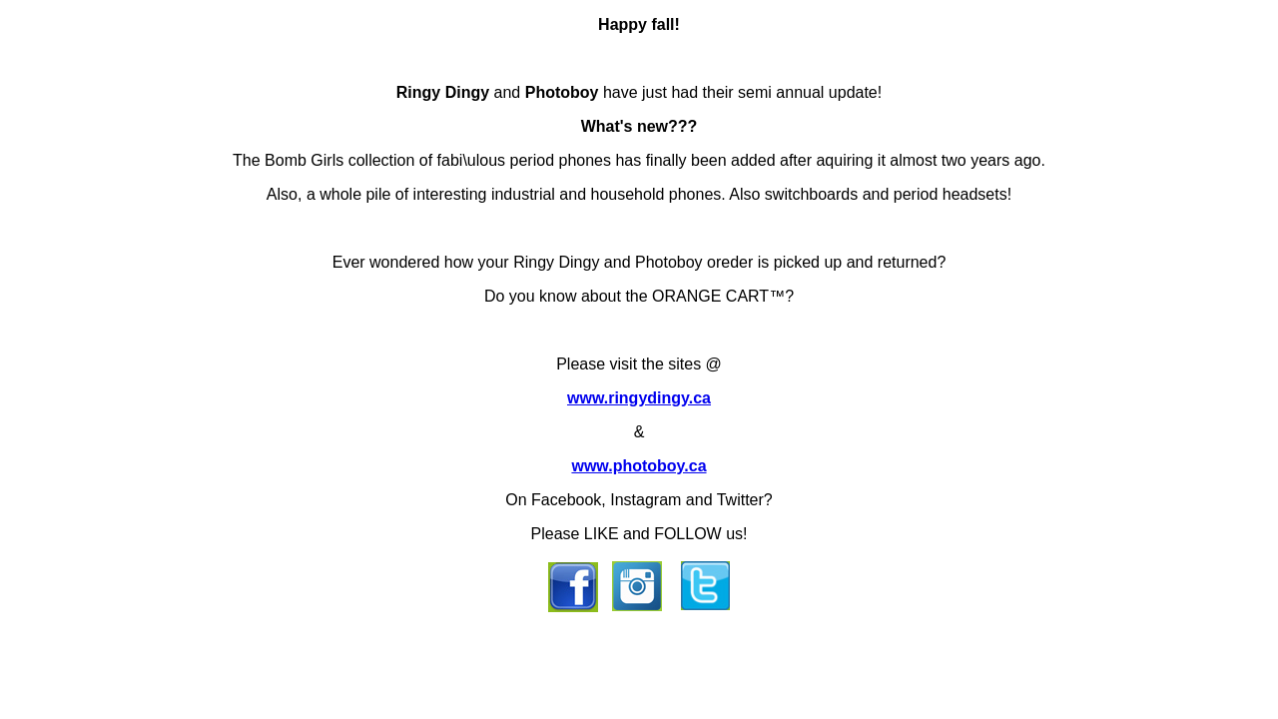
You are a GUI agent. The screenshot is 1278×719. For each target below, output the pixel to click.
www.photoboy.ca (638, 465)
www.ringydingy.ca (639, 397)
